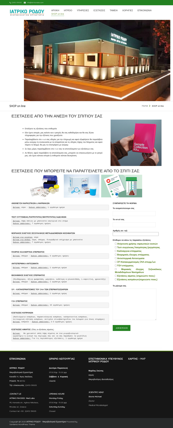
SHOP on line (57, 14)
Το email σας (134, 222)
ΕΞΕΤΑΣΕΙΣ (99, 10)
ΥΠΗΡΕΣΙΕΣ (83, 10)
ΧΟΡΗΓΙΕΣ (127, 10)
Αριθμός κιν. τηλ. (136, 232)
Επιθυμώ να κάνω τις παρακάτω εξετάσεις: (132, 240)
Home (145, 105)
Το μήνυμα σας (134, 303)
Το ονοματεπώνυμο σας (134, 211)
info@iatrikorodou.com (35, 2)
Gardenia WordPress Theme (22, 424)
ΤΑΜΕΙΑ (114, 10)
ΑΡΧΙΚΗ (55, 10)
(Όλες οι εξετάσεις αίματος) (32, 329)
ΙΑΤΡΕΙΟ (68, 10)
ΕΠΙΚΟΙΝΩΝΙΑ (145, 10)
